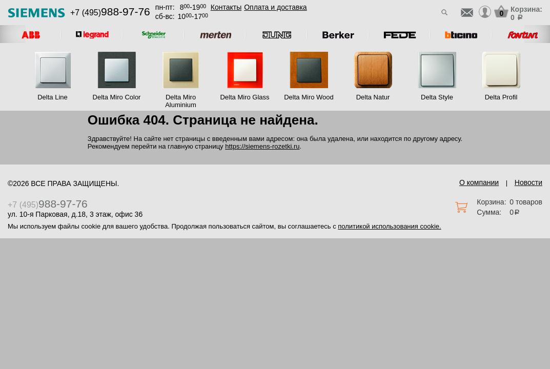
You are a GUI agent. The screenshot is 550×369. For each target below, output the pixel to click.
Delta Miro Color (117, 97)
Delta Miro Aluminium (180, 101)
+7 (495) (110, 12)
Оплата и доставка (275, 7)
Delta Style (437, 97)
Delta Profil (501, 97)
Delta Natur (373, 97)
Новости (528, 182)
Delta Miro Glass (244, 97)
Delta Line (52, 97)
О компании (479, 182)
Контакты (226, 7)
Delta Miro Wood (309, 97)
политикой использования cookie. (389, 226)
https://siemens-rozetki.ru (262, 146)
